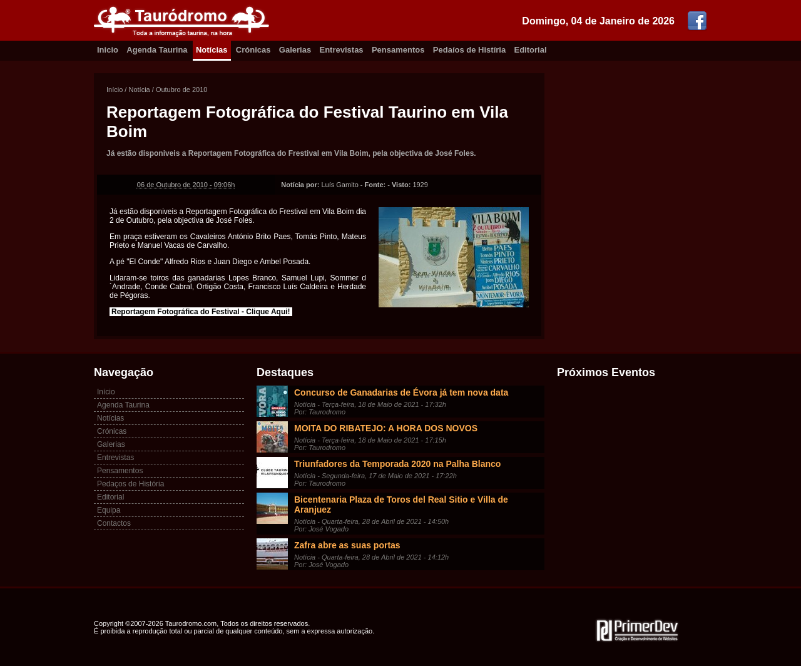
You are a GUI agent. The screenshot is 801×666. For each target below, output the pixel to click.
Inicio (107, 49)
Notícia (139, 89)
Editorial (530, 49)
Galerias (295, 49)
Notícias (212, 49)
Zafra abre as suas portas (347, 545)
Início (114, 89)
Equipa (108, 510)
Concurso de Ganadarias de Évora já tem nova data (401, 392)
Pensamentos (398, 49)
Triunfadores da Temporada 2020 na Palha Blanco (397, 464)
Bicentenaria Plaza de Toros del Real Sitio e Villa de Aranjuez (401, 504)
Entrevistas (342, 49)
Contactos (114, 523)
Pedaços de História (130, 483)
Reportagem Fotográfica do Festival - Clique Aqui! (200, 311)
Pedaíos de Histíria (469, 49)
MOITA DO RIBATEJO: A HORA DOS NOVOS (385, 428)
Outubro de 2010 (182, 89)
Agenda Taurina (156, 49)
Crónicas (253, 49)
